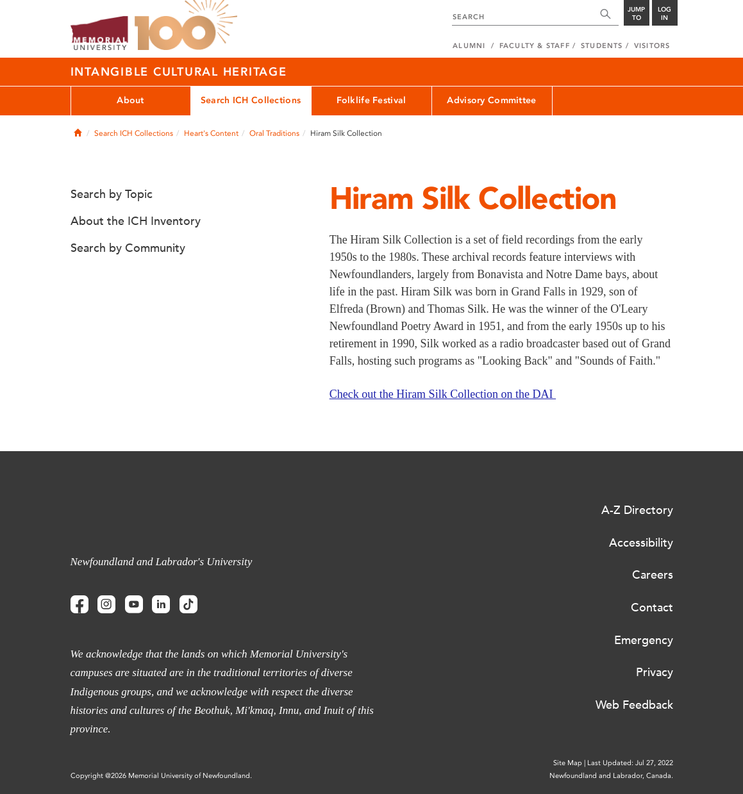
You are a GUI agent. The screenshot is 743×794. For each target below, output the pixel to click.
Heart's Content (211, 133)
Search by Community (128, 248)
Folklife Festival (371, 100)
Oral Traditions (274, 133)
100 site (185, 25)
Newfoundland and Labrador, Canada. (611, 776)
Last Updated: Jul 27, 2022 (630, 763)
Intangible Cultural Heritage (179, 72)
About (130, 100)
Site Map (567, 763)
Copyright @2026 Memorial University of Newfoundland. (161, 776)
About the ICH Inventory (136, 221)
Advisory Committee (491, 100)
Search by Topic (112, 194)
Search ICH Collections (251, 100)
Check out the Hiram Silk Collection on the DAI (443, 394)
